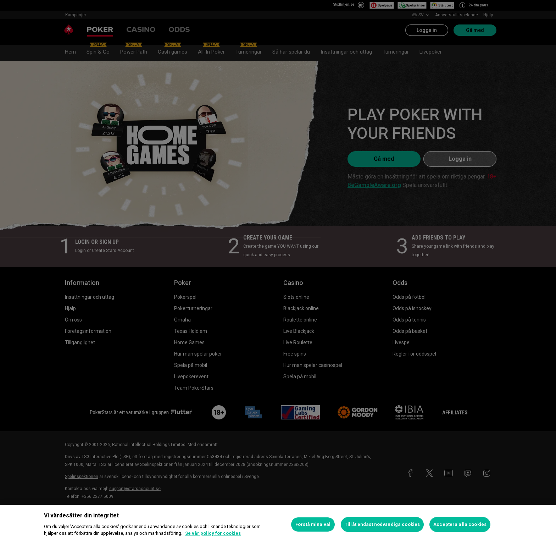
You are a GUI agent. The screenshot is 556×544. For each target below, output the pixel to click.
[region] (278, 524)
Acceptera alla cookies (459, 524)
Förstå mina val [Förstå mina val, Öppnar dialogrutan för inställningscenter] (312, 524)
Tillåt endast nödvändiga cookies (382, 524)
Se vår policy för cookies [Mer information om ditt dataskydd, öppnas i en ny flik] (213, 533)
